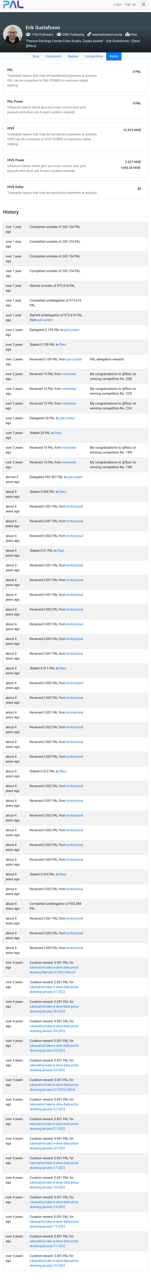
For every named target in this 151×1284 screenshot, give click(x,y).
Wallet (113, 56)
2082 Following (70, 34)
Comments (53, 56)
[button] (142, 4)
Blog (36, 56)
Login (118, 4)
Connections (94, 56)
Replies (73, 56)
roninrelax (69, 374)
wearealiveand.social (107, 34)
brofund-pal (75, 506)
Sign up (130, 4)
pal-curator (45, 320)
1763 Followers (39, 34)
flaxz (62, 344)
